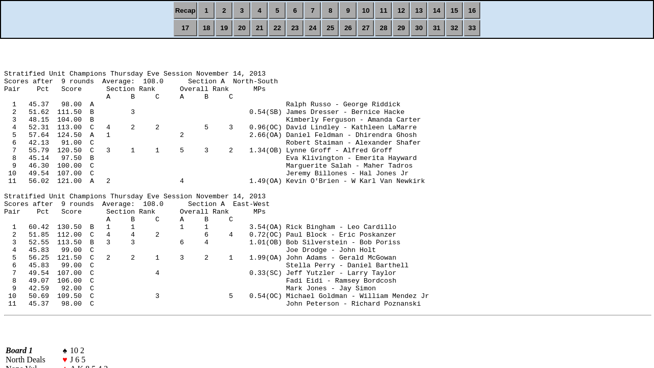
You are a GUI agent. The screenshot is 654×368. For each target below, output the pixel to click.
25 (330, 28)
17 (185, 28)
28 (383, 28)
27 (366, 28)
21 (260, 28)
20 (242, 28)
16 (472, 10)
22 (277, 28)
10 (366, 10)
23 (295, 28)
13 (419, 10)
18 (207, 28)
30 (419, 28)
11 (383, 10)
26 (348, 28)
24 (313, 28)
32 (454, 28)
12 (401, 10)
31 (436, 28)
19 (224, 28)
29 (401, 28)
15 (454, 10)
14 (436, 10)
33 (472, 28)
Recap (185, 10)
